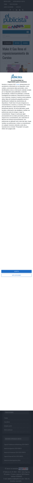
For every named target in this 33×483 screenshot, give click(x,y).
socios (18, 84)
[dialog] (16, 241)
